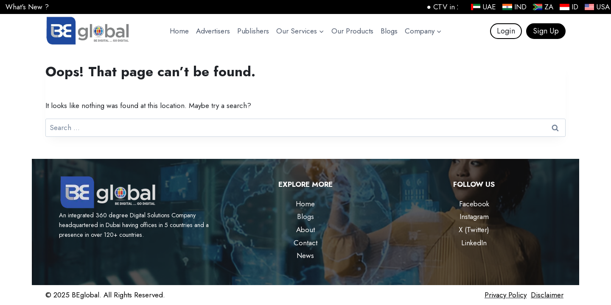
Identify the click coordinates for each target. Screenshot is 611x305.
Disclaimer (547, 295)
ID (569, 7)
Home (179, 31)
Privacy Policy (506, 295)
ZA (543, 7)
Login (506, 30)
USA (597, 7)
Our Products (352, 31)
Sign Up (546, 30)
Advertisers (213, 31)
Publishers (253, 31)
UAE (483, 7)
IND (514, 7)
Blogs (389, 31)
